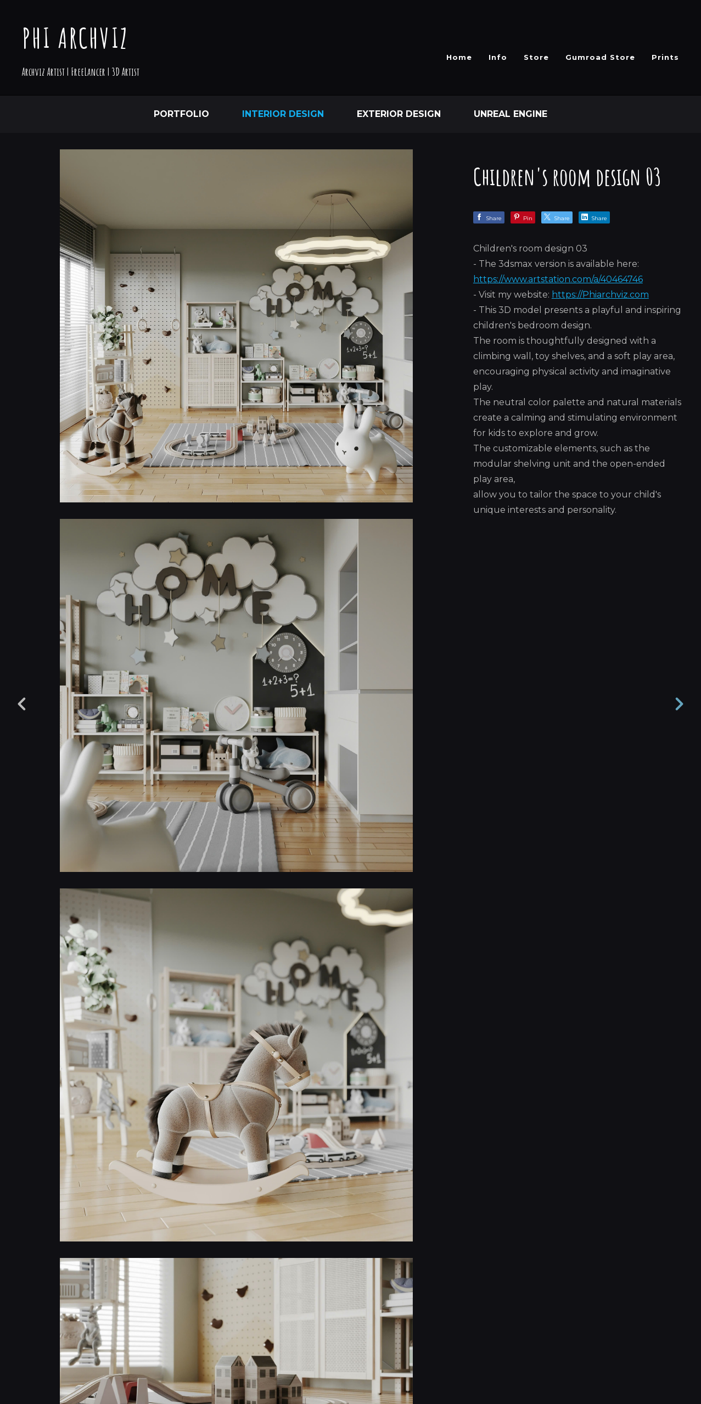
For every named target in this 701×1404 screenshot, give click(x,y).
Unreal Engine (510, 114)
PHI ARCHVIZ (75, 37)
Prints (665, 57)
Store (536, 57)
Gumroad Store (600, 57)
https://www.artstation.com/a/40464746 (558, 279)
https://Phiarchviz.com (600, 294)
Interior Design (283, 114)
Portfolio (181, 114)
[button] (653, 1327)
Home (459, 57)
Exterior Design (399, 114)
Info (498, 57)
